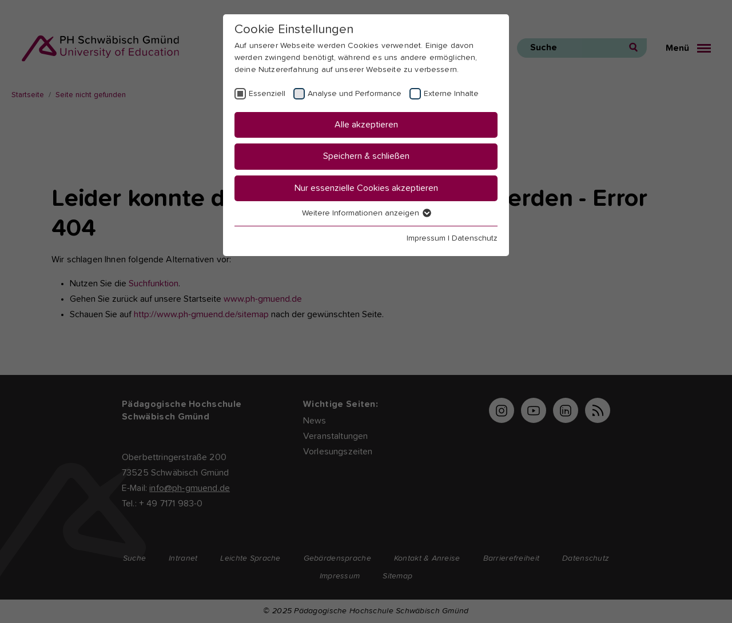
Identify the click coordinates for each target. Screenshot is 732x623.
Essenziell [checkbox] (267, 94)
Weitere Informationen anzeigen (366, 213)
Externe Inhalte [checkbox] (451, 94)
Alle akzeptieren (366, 124)
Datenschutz (475, 238)
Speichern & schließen (366, 156)
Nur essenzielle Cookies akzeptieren (366, 188)
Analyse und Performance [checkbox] (354, 94)
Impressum (426, 238)
